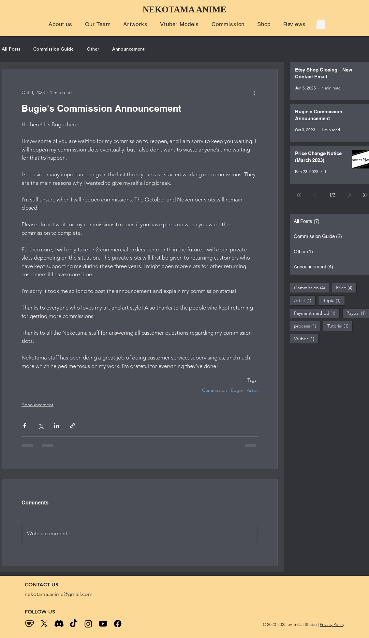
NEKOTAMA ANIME (185, 9)
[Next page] (350, 195)
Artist (252, 390)
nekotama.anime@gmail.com (59, 594)
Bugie (237, 390)
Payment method (317, 313)
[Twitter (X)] (44, 624)
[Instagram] (88, 624)
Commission (214, 390)
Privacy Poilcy (332, 624)
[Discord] (59, 624)
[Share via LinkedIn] (56, 426)
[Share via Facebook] (25, 426)
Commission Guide (53, 49)
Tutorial (340, 326)
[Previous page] (314, 195)
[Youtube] (103, 624)
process (307, 326)
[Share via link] (72, 426)
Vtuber (306, 338)
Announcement (128, 49)
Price (346, 287)
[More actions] (254, 93)
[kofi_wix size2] (30, 624)
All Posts (11, 49)
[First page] (299, 195)
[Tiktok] (74, 624)
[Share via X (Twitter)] (40, 426)
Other (93, 49)
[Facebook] (118, 624)
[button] (60, 24)
